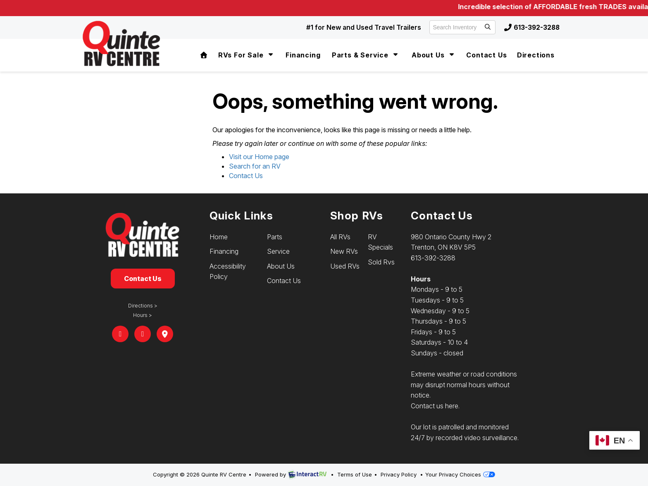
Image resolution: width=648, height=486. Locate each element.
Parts (274, 237)
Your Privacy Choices (460, 474)
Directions (536, 55)
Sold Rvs (381, 262)
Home (219, 237)
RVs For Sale (246, 55)
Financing (303, 55)
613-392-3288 (531, 27)
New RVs (344, 251)
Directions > (142, 306)
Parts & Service (366, 55)
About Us (434, 55)
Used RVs (345, 266)
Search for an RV (255, 166)
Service (278, 251)
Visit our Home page (259, 156)
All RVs (340, 237)
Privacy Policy (399, 474)
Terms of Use (354, 474)
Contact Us (486, 55)
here (451, 406)
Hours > (142, 315)
